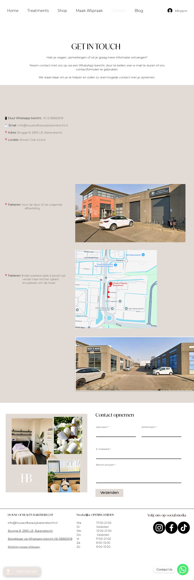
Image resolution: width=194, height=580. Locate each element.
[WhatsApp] (183, 569)
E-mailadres (102, 449)
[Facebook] (171, 528)
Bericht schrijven (105, 465)
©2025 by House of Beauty (24, 546)
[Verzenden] (109, 493)
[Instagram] (159, 528)
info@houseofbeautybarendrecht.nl (43, 125)
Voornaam (102, 427)
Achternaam (148, 427)
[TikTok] (184, 528)
